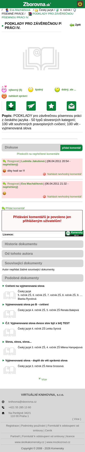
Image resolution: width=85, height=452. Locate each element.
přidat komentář (71, 147)
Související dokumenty (23, 263)
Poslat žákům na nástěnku (72, 106)
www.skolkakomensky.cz (29, 442)
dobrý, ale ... (69, 89)
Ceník (48, 430)
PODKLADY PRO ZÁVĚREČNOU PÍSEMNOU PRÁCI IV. (37, 15)
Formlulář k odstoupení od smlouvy (43, 436)
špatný (39, 89)
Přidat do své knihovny (52, 106)
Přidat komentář (13, 208)
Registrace (12, 425)
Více (43, 379)
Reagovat (11, 161)
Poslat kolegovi (32, 106)
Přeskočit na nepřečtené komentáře (38, 153)
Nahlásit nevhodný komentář (62, 174)
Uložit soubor (12, 106)
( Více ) (76, 419)
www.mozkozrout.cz (58, 442)
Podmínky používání (33, 425)
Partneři (15, 436)
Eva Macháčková (17, 10)
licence (70, 436)
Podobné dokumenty (22, 278)
